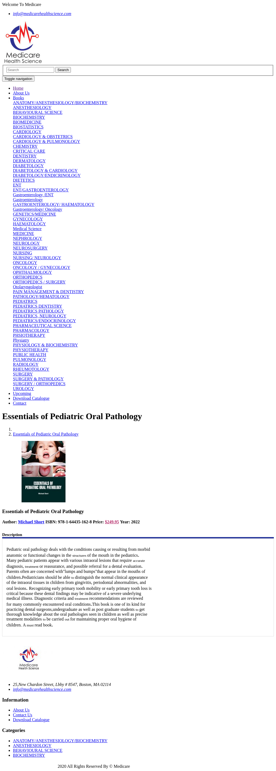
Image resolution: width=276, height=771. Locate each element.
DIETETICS (24, 180)
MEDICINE (23, 233)
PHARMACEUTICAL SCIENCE (42, 325)
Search (63, 70)
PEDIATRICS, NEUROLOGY (39, 316)
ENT (17, 185)
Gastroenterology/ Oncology (37, 209)
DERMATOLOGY (29, 161)
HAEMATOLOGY (29, 224)
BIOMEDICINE (27, 122)
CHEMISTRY (25, 146)
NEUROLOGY (26, 243)
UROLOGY (23, 388)
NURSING (22, 253)
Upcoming (22, 393)
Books (18, 98)
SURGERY (23, 374)
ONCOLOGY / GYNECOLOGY (41, 267)
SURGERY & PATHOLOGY (38, 379)
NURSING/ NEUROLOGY (37, 257)
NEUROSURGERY (30, 248)
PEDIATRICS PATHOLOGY (38, 311)
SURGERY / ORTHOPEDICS (39, 383)
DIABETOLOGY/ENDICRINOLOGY (47, 175)
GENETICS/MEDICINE (34, 214)
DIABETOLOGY (28, 165)
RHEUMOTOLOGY (31, 369)
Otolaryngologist (27, 287)
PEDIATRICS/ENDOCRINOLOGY (44, 320)
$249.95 (112, 522)
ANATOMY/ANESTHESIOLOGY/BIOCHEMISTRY (60, 102)
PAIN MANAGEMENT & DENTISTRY (48, 291)
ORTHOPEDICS (27, 277)
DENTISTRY (25, 156)
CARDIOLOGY (27, 131)
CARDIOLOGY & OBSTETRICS (43, 136)
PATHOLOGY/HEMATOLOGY (41, 296)
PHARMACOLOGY (31, 330)
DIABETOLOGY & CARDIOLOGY (45, 170)
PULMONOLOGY (29, 359)
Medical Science (27, 228)
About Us (21, 93)
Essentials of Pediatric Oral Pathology (46, 434)
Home (18, 88)
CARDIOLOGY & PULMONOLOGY (46, 141)
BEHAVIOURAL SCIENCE (38, 112)
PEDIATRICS (25, 301)
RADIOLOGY (26, 364)
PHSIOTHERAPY (29, 335)
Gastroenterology (28, 199)
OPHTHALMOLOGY (32, 272)
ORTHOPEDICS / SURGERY (39, 282)
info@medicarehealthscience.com (42, 689)
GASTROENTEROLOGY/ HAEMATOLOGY (53, 204)
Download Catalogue (31, 398)
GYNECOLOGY (28, 219)
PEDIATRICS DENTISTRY (37, 306)
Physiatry (21, 340)
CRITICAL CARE (29, 151)
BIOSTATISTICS (28, 127)
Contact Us (22, 715)
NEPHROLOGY (27, 238)
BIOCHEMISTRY (29, 117)
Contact (19, 403)
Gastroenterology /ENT (33, 194)
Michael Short (31, 522)
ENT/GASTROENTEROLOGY (41, 190)
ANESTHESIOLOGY (32, 107)
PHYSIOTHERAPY (31, 350)
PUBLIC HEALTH (29, 354)
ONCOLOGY (25, 262)
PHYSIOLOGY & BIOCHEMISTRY (45, 345)
